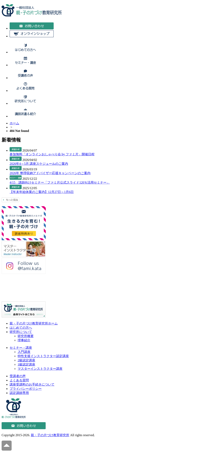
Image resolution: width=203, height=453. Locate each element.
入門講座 (24, 352)
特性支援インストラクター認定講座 (43, 356)
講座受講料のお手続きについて (32, 384)
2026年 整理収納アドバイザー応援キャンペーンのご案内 (50, 173)
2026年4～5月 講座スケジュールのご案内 (39, 163)
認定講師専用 (19, 393)
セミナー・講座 (21, 347)
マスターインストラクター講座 (40, 368)
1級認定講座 (26, 364)
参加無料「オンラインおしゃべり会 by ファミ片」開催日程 (52, 154)
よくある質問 (19, 380)
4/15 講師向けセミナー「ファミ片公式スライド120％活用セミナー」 (60, 182)
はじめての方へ (21, 327)
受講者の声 (18, 376)
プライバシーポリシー (26, 388)
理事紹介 (24, 340)
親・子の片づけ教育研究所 (50, 435)
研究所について (21, 331)
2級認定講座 (26, 360)
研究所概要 (26, 336)
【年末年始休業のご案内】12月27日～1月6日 (42, 192)
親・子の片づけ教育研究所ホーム (34, 323)
